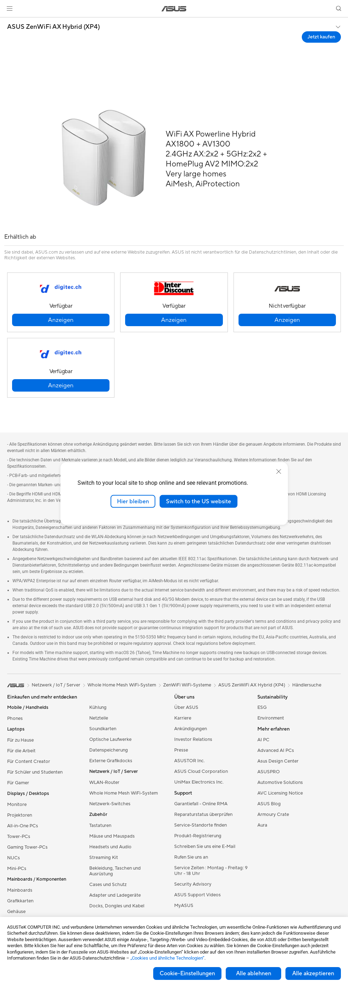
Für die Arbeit (21, 751)
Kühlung (98, 707)
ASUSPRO (268, 772)
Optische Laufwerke (110, 739)
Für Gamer (18, 783)
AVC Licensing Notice (280, 793)
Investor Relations (193, 739)
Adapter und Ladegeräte (115, 895)
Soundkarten (102, 729)
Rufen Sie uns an (191, 857)
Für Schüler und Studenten (35, 772)
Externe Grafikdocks (110, 761)
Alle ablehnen (253, 973)
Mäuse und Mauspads (112, 836)
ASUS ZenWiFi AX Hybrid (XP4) (53, 27)
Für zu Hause (20, 740)
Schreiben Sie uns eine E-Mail (204, 846)
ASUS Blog (269, 804)
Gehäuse (16, 911)
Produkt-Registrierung (197, 836)
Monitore (17, 804)
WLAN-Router (104, 782)
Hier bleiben (133, 501)
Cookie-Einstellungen (187, 973)
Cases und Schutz (108, 884)
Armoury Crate (273, 814)
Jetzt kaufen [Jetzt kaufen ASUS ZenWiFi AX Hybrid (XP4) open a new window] (321, 37)
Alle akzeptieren (313, 973)
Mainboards (19, 890)
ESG (262, 707)
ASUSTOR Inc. (189, 761)
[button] (9, 8)
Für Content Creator (28, 761)
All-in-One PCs (22, 826)
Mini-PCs (16, 868)
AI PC (263, 740)
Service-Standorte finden (200, 825)
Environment (270, 718)
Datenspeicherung (108, 750)
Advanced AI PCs (275, 750)
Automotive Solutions (280, 782)
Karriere (182, 718)
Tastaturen (100, 825)
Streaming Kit (103, 857)
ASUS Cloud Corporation (201, 771)
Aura (262, 825)
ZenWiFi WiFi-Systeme (187, 685)
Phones (15, 718)
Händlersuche (306, 685)
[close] (279, 471)
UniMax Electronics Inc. (199, 782)
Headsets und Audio (110, 847)
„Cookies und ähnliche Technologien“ (167, 958)
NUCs (13, 858)
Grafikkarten (20, 901)
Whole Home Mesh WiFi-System (123, 793)
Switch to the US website (198, 501)
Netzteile (98, 718)
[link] (174, 8)
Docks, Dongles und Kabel (116, 906)
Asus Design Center (278, 761)
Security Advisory (193, 884)
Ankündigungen (190, 729)
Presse (181, 750)
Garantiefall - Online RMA (200, 804)
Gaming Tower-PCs (27, 847)
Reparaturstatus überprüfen (203, 814)
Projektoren (19, 815)
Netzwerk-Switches (109, 804)
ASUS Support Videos (197, 895)
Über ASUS (186, 707)
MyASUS (183, 905)
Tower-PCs (18, 836)
